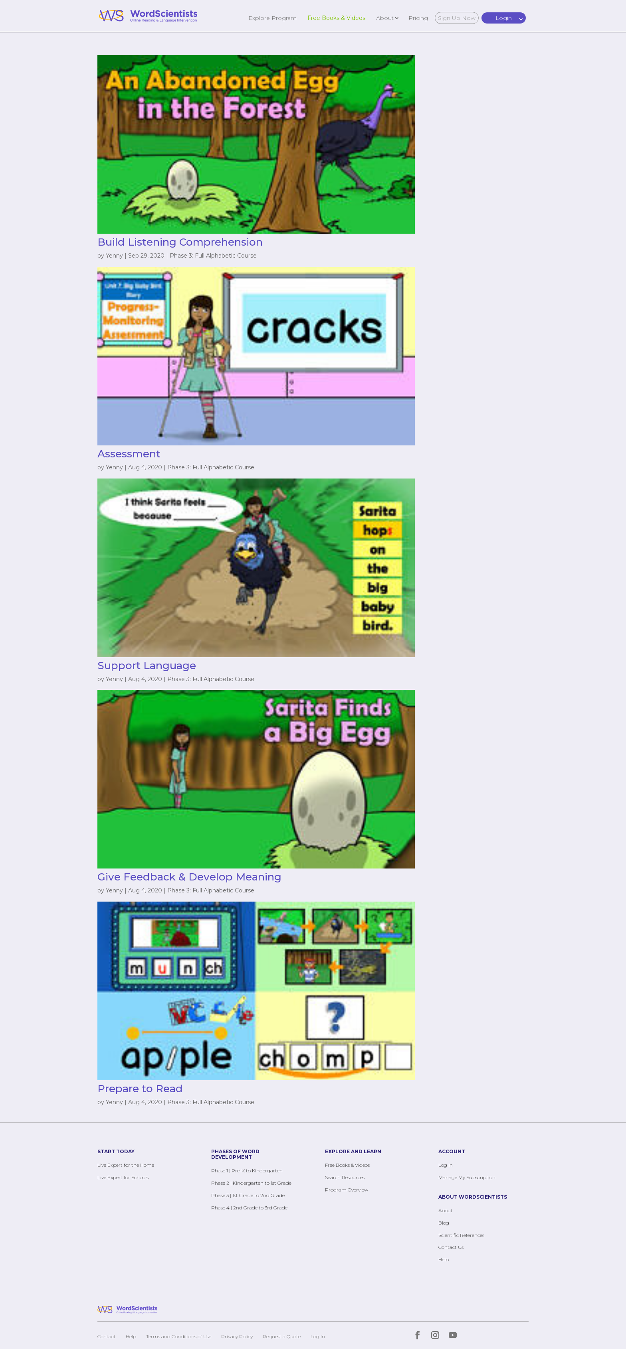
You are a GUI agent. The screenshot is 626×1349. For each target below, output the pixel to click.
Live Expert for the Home (125, 1165)
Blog (443, 1223)
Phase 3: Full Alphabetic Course (213, 255)
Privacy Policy (237, 1336)
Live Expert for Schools (123, 1177)
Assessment (128, 453)
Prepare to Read (140, 1088)
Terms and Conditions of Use (178, 1336)
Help (443, 1259)
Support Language (146, 665)
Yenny (114, 255)
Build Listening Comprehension (180, 242)
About (385, 17)
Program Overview (346, 1190)
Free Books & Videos (336, 17)
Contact (106, 1336)
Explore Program (272, 17)
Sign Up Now (456, 18)
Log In (445, 1165)
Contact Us (451, 1247)
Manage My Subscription (466, 1177)
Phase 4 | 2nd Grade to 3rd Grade (249, 1208)
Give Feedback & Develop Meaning (189, 876)
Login (503, 18)
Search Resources (345, 1177)
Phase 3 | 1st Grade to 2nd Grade (248, 1195)
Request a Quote (282, 1336)
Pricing (418, 17)
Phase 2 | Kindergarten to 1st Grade (251, 1183)
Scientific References (461, 1235)
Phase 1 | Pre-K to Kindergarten (247, 1171)
